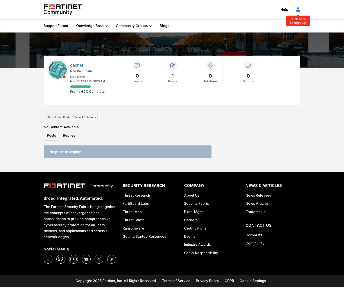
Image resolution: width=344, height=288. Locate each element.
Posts (51, 135)
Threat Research (136, 195)
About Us (191, 195)
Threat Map (132, 212)
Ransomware (133, 228)
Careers (190, 220)
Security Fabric (196, 203)
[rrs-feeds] (111, 259)
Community (254, 243)
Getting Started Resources (144, 236)
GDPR (229, 281)
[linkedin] (86, 259)
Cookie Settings (253, 281)
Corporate (254, 235)
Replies (69, 135)
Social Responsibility (201, 253)
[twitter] (60, 259)
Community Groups (132, 26)
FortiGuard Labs (136, 203)
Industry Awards (197, 244)
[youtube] (73, 259)
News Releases (258, 195)
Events (189, 236)
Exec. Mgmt (194, 212)
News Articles (257, 203)
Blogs (164, 26)
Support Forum (56, 26)
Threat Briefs (133, 220)
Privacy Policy (207, 281)
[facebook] (48, 259)
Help (284, 9)
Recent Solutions (85, 117)
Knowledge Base (89, 26)
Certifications (195, 228)
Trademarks (255, 212)
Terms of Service (176, 281)
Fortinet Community (63, 9)
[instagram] (99, 259)
